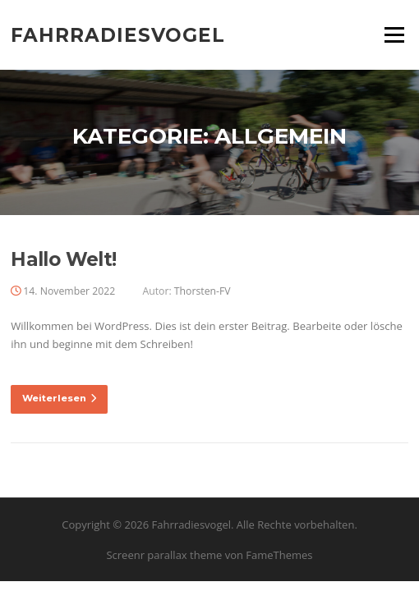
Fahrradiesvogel (118, 34)
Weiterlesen (59, 398)
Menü (394, 34)
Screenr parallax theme (164, 554)
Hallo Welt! (63, 259)
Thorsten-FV (202, 291)
